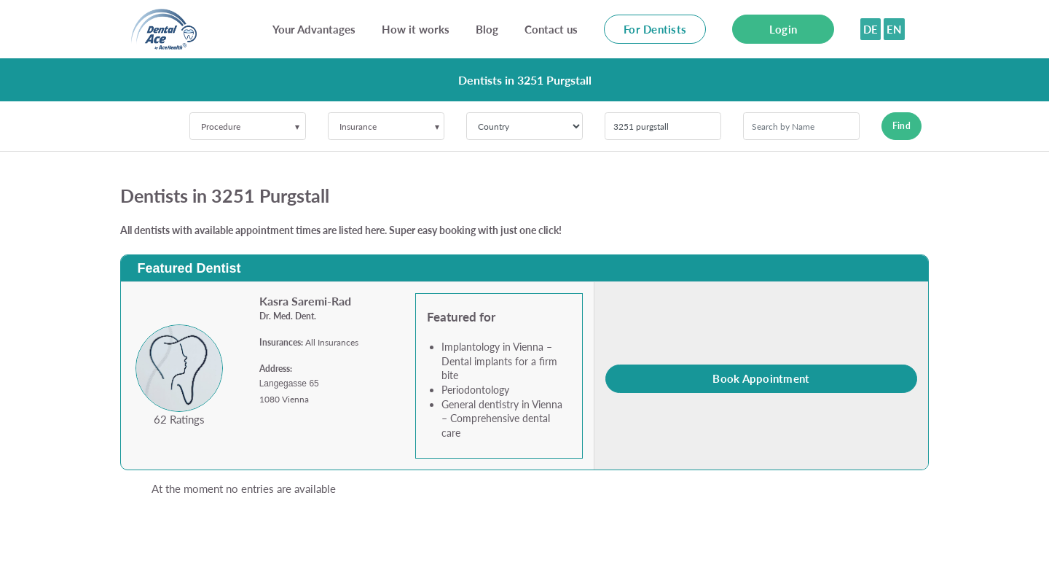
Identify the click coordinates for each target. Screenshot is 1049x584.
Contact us (551, 29)
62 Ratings (179, 419)
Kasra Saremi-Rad (305, 301)
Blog (487, 29)
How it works (415, 29)
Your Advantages (313, 29)
